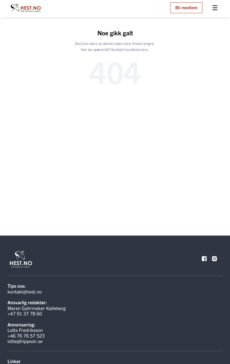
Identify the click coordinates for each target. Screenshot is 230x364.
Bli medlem (186, 7)
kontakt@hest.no (24, 291)
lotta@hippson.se (25, 341)
